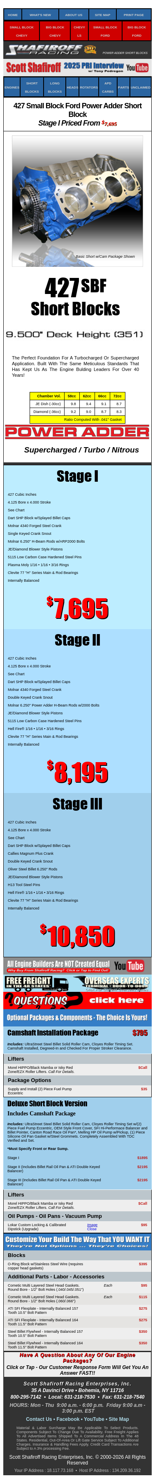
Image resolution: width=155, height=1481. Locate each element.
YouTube (94, 1419)
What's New (40, 14)
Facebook (67, 1419)
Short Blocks (32, 86)
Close (92, 1229)
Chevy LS (79, 30)
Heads (72, 86)
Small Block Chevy (22, 30)
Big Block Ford (136, 30)
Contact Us (39, 1419)
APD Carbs (107, 86)
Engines (12, 86)
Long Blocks (55, 86)
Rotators (89, 86)
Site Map (103, 14)
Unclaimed (140, 86)
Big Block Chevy (55, 30)
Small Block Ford (105, 30)
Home (13, 14)
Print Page (134, 14)
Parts (123, 86)
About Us (73, 14)
